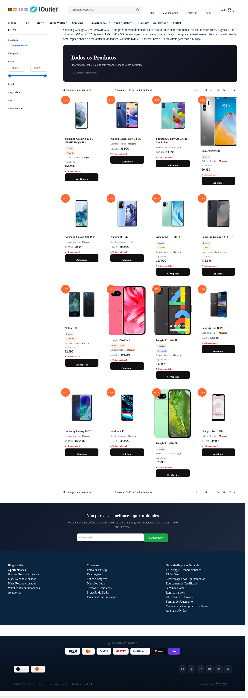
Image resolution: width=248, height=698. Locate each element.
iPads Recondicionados (22, 579)
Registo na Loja (175, 592)
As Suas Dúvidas (176, 610)
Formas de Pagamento (179, 601)
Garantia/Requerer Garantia (182, 565)
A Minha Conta (170, 13)
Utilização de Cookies (179, 597)
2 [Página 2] (196, 90)
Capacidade (27, 92)
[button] (227, 10)
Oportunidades (17, 569)
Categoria (27, 53)
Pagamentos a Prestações (102, 597)
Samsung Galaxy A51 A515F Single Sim (172, 140)
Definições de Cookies (83, 684)
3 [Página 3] (201, 90)
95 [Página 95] (217, 90)
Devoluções (94, 574)
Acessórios (14, 592)
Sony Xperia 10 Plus (213, 327)
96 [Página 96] (223, 90)
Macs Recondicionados (22, 583)
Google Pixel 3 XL (212, 431)
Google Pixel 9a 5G (121, 340)
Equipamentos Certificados (182, 583)
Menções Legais (97, 583)
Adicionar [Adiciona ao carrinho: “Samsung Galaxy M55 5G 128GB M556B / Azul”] (81, 454)
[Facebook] (182, 669)
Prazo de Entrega (97, 569)
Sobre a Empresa (97, 579)
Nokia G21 (71, 327)
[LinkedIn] (219, 669)
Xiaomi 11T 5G (119, 236)
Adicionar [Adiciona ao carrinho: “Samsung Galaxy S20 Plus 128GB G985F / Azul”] (81, 259)
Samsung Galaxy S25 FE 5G (218, 236)
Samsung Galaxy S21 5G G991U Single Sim (79, 140)
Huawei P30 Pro (211, 150)
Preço (27, 61)
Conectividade (27, 108)
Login (207, 13)
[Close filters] (48, 30)
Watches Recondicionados (24, 588)
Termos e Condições (99, 588)
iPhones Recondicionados (23, 574)
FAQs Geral (173, 574)
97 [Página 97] (229, 90)
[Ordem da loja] (86, 90)
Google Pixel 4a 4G (167, 340)
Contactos (93, 565)
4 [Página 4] (206, 90)
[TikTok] (200, 669)
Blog (151, 13)
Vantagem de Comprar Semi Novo (186, 606)
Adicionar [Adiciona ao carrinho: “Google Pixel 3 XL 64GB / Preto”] (218, 454)
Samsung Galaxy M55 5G (80, 431)
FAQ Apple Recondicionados (183, 569)
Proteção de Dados (98, 592)
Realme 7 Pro (118, 431)
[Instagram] (191, 669)
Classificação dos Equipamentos (185, 579)
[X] (228, 669)
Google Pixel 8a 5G (167, 443)
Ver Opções (82, 179)
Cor (27, 100)
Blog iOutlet (15, 565)
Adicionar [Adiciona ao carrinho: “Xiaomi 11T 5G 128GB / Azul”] (127, 259)
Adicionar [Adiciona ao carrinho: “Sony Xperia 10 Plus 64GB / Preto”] (218, 350)
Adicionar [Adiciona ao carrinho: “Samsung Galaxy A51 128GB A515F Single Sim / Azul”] (173, 165)
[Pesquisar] (137, 9)
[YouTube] (210, 669)
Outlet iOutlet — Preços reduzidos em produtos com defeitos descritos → (122, 630)
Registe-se (191, 13)
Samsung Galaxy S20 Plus (80, 236)
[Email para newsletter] (110, 537)
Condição (27, 40)
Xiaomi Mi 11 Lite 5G (168, 236)
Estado (27, 84)
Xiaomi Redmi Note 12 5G (125, 138)
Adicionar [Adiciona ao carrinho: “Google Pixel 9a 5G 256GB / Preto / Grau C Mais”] (127, 367)
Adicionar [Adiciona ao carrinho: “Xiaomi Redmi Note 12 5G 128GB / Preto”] (127, 161)
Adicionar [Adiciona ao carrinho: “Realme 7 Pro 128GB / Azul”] (127, 454)
